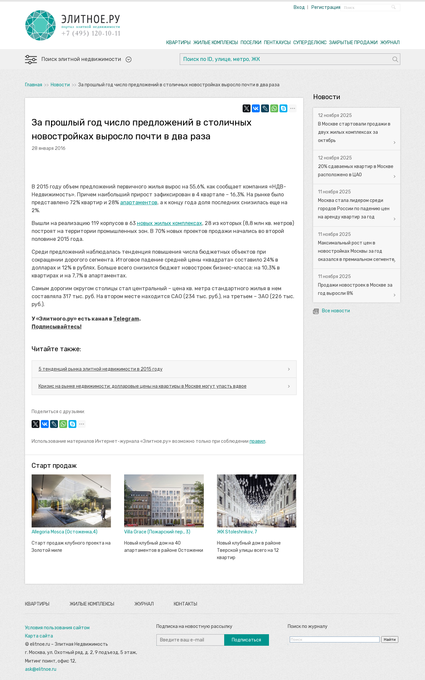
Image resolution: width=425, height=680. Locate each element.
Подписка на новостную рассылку (194, 626)
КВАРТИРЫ (178, 42)
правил (257, 441)
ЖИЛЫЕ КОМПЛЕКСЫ (215, 42)
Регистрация (325, 7)
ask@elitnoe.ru (40, 669)
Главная (33, 85)
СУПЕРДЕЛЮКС (310, 42)
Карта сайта (39, 636)
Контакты (185, 604)
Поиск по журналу (308, 626)
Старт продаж (54, 465)
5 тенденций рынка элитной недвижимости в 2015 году (101, 369)
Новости (60, 85)
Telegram (126, 319)
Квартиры (37, 604)
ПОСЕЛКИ (251, 42)
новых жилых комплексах (169, 223)
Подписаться (246, 640)
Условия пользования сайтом (57, 628)
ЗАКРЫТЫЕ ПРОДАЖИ (353, 42)
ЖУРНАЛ (390, 42)
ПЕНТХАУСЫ (277, 42)
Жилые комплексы (91, 604)
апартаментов (138, 202)
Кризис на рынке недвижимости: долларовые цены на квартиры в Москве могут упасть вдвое (143, 386)
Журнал (144, 604)
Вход (299, 7)
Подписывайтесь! (57, 327)
